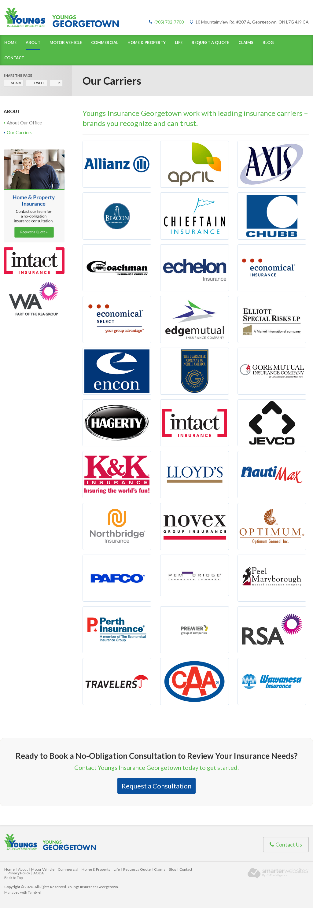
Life (178, 42)
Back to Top (13, 877)
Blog (268, 42)
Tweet (39, 83)
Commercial (104, 42)
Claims (245, 42)
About (33, 42)
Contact (14, 57)
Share (16, 83)
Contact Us (286, 844)
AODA (38, 873)
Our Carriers (19, 132)
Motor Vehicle (66, 42)
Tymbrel (34, 892)
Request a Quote (210, 42)
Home (10, 42)
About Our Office (24, 122)
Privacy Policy (19, 873)
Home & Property (146, 42)
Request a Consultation (156, 786)
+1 (59, 83)
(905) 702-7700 (169, 21)
